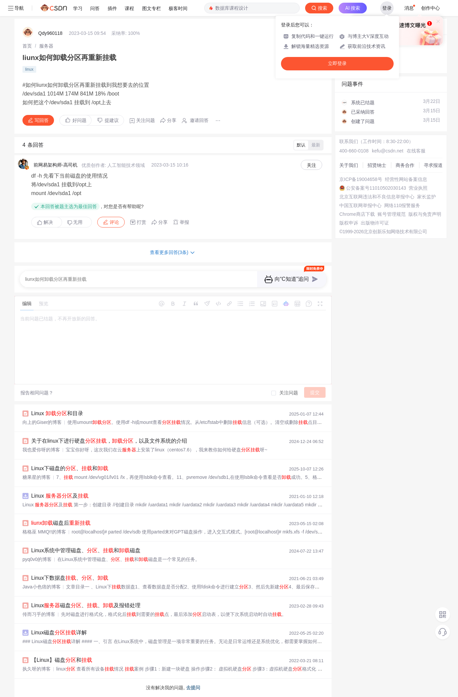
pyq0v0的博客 (37, 559)
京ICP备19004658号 (360, 179)
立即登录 (337, 63)
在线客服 (416, 150)
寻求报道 (433, 165)
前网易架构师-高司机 (55, 165)
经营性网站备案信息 (406, 179)
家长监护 (426, 196)
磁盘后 (61, 523)
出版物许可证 (375, 223)
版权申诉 (348, 223)
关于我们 (348, 165)
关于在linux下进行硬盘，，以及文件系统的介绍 (109, 441)
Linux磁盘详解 (59, 632)
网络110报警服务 (402, 205)
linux (29, 69)
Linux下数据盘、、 (69, 578)
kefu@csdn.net (387, 150)
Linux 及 (60, 496)
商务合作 (405, 165)
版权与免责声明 (424, 214)
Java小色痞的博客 (41, 586)
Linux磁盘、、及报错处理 (85, 605)
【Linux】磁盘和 (61, 660)
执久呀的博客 (36, 669)
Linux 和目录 (57, 413)
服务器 (46, 46)
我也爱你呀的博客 (41, 449)
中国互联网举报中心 (360, 205)
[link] (27, 46)
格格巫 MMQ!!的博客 (44, 531)
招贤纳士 (376, 165)
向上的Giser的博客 (42, 422)
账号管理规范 (392, 214)
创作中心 (430, 8)
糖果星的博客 (36, 477)
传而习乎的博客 (38, 614)
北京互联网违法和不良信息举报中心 (376, 196)
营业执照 (418, 188)
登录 (387, 8)
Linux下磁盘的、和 (69, 468)
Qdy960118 (50, 33)
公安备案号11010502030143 (376, 188)
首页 (27, 46)
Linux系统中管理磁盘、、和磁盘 (85, 550)
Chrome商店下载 (357, 214)
